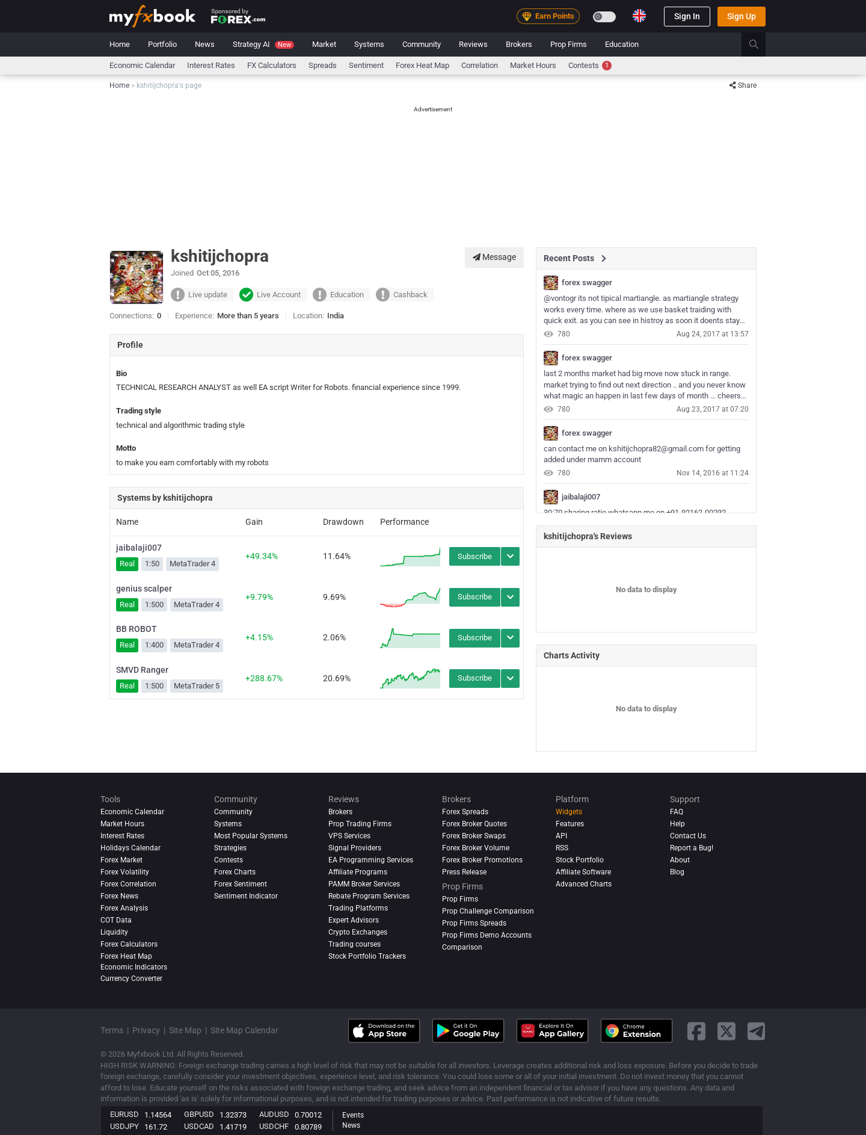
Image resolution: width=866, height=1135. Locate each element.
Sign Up (741, 16)
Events (353, 1115)
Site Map (185, 1030)
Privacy (146, 1030)
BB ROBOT (136, 629)
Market (324, 44)
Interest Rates (211, 65)
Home (119, 44)
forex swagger (587, 283)
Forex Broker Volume (475, 848)
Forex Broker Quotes (474, 824)
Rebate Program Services (369, 896)
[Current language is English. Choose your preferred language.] (639, 15)
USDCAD (199, 1126)
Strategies (230, 848)
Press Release (464, 872)
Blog (677, 872)
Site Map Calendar (244, 1030)
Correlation (479, 65)
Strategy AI (263, 44)
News (205, 44)
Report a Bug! (691, 848)
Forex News (119, 896)
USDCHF (274, 1126)
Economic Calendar (142, 65)
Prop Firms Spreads (474, 923)
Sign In (687, 16)
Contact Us (688, 836)
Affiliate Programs (357, 872)
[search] (760, 44)
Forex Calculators (129, 944)
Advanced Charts (584, 884)
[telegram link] (757, 1031)
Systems (369, 44)
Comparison (462, 947)
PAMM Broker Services (364, 884)
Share (743, 85)
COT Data (116, 920)
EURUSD (124, 1114)
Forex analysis (124, 908)
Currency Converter (131, 978)
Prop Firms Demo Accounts (487, 935)
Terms (111, 1030)
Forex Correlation (128, 884)
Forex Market (121, 860)
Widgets (569, 812)
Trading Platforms (358, 908)
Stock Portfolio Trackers (367, 956)
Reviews (473, 44)
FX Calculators (271, 65)
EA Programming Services (370, 860)
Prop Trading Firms (360, 824)
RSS (562, 848)
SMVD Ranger (142, 670)
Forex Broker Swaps (474, 836)
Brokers (519, 44)
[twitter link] (726, 1031)
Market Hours (533, 65)
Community (421, 44)
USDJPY (124, 1126)
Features (570, 824)
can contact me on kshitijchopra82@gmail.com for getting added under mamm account (642, 454)
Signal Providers (354, 848)
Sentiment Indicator (246, 896)
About (680, 860)
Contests (590, 65)
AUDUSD (274, 1114)
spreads (323, 65)
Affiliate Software (583, 872)
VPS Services (349, 836)
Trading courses (354, 944)
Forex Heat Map (422, 65)
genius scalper (144, 588)
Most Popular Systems (250, 836)
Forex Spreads (465, 812)
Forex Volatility (124, 872)
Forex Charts (235, 872)
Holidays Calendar (130, 848)
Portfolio (162, 44)
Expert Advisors (353, 920)
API (561, 836)
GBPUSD (199, 1114)
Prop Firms (568, 44)
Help (677, 824)
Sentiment (366, 65)
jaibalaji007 (139, 547)
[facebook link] (696, 1031)
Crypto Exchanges (357, 932)
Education (622, 44)
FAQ (676, 812)
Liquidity (114, 932)
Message (494, 257)
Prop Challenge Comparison (488, 911)
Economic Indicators (133, 967)
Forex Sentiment (240, 884)
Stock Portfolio (580, 860)
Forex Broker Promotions (482, 860)
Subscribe (475, 556)
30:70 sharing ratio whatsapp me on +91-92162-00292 (635, 512)
